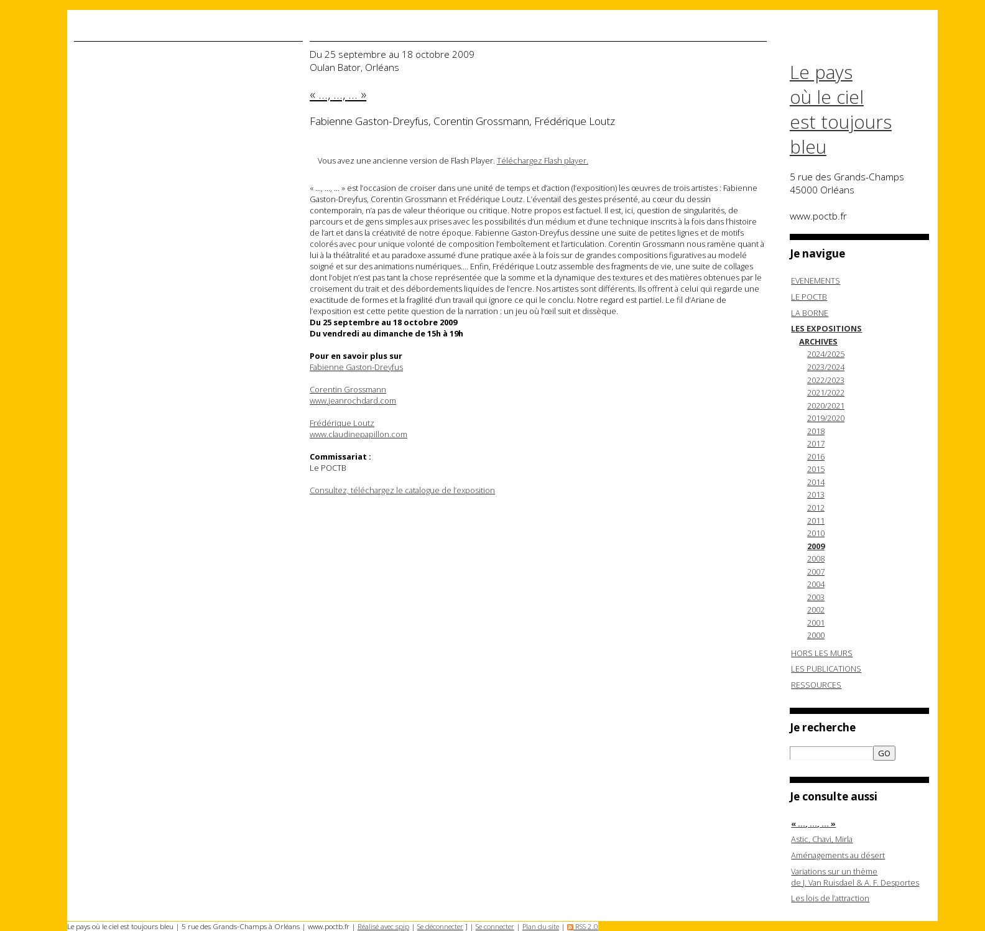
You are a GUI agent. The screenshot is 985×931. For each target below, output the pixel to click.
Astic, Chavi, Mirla (822, 839)
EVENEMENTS (815, 280)
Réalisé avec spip (383, 926)
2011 (816, 520)
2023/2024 (825, 367)
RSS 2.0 (582, 926)
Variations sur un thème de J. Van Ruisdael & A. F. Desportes (855, 877)
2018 (816, 431)
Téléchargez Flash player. (542, 160)
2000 (816, 635)
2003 (816, 597)
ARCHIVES (818, 341)
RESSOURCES (816, 684)
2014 (816, 482)
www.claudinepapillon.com (358, 434)
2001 (816, 622)
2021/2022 (825, 392)
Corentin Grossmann (348, 389)
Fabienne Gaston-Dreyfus (356, 367)
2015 (816, 469)
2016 (816, 456)
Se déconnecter (440, 926)
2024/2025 (825, 353)
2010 (816, 533)
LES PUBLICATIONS (826, 668)
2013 (816, 494)
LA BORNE (809, 312)
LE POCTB (809, 296)
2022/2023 (825, 380)
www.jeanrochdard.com (353, 400)
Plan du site (540, 926)
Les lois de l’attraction (830, 898)
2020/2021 (825, 405)
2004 (816, 584)
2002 (816, 609)
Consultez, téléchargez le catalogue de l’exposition (402, 490)
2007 (816, 571)
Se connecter (495, 926)
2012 (816, 507)
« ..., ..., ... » (813, 823)
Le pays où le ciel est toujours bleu (841, 109)
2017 (816, 443)
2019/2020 (825, 418)
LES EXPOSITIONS (826, 328)
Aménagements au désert (838, 855)
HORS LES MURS (822, 653)
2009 (816, 546)
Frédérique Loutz (342, 422)
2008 (816, 558)
